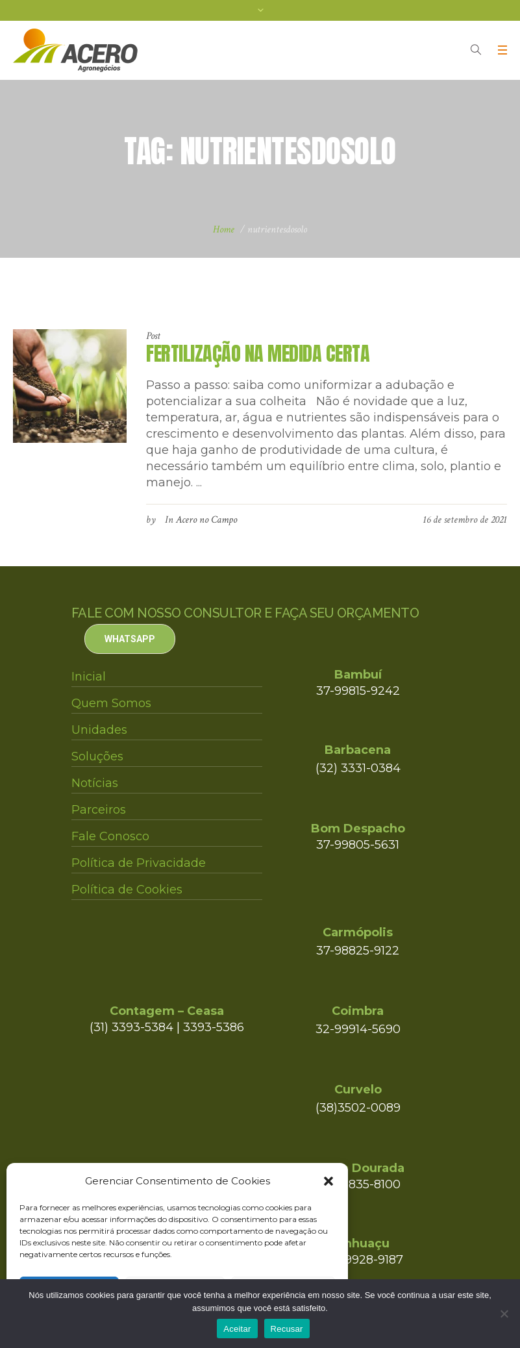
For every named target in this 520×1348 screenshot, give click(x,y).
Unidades (99, 730)
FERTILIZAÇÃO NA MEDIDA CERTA (257, 353)
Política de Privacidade (138, 863)
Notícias (94, 783)
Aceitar (237, 1329)
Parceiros (98, 810)
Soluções (97, 756)
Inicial (88, 676)
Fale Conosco (110, 836)
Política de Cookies (126, 889)
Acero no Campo (206, 520)
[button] (328, 1181)
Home (223, 229)
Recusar (287, 1329)
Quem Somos (111, 703)
